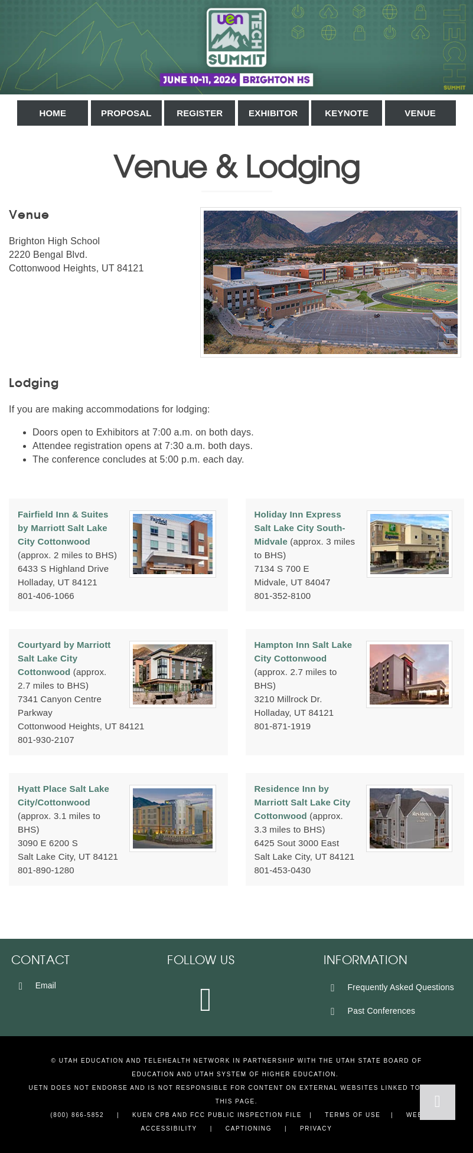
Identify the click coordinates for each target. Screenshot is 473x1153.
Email (35, 985)
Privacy (316, 1128)
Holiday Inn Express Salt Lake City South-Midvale (300, 527)
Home (52, 113)
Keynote (346, 113)
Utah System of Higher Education (265, 1074)
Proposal (126, 113)
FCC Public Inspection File (246, 1115)
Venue (420, 113)
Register (200, 113)
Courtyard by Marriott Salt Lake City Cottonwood (64, 658)
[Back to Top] (437, 1102)
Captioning (249, 1128)
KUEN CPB (151, 1115)
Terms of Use (352, 1115)
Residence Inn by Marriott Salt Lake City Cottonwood (303, 802)
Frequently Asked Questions (390, 987)
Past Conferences (371, 1011)
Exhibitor (273, 113)
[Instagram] (207, 999)
